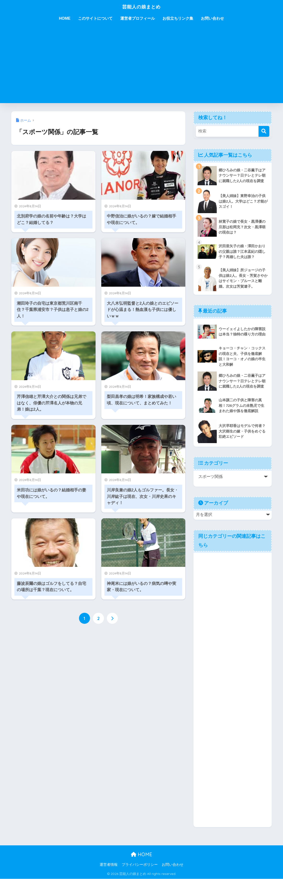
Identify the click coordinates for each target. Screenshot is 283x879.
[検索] (264, 131)
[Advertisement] (141, 67)
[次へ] (112, 618)
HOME (64, 18)
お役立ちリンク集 (178, 18)
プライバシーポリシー (140, 865)
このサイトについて (95, 18)
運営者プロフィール (137, 18)
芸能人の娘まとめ (141, 6)
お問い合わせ (212, 18)
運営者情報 (109, 865)
